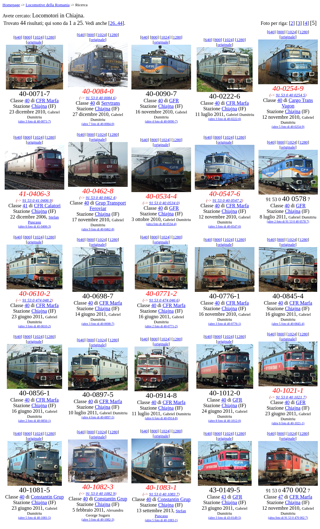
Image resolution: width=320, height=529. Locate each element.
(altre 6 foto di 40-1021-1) (288, 423)
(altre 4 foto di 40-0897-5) (98, 417)
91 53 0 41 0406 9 (37, 200)
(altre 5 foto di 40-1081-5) (34, 517)
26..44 (116, 23)
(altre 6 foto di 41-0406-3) (34, 226)
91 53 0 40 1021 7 (290, 397)
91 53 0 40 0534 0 (163, 202)
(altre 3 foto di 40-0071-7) (34, 121)
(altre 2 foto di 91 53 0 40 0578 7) (288, 221)
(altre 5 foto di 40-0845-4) (288, 323)
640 (18, 37)
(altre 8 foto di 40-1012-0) (224, 420)
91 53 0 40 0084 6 (100, 97)
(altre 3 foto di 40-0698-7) (98, 323)
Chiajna (39, 106)
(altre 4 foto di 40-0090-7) (161, 121)
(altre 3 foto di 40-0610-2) (34, 326)
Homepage (11, 4)
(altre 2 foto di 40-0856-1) (34, 420)
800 (28, 37)
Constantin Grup (47, 496)
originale (34, 42)
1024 (38, 37)
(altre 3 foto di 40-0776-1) (224, 323)
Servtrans (110, 103)
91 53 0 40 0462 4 (100, 197)
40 (27, 100)
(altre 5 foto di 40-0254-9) (288, 126)
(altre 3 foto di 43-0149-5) (224, 517)
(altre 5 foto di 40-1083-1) (161, 520)
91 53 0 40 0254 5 (290, 95)
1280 (50, 37)
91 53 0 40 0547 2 (227, 200)
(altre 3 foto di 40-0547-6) (224, 226)
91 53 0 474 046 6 (163, 300)
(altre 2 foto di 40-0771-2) (161, 326)
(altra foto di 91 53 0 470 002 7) (288, 517)
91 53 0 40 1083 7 (163, 494)
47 (280, 496)
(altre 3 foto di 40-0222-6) (224, 119)
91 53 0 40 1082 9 (100, 493)
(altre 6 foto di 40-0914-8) (161, 418)
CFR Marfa (47, 100)
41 (25, 205)
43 (223, 496)
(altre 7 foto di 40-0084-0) (98, 124)
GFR (174, 100)
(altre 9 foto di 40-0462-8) (98, 229)
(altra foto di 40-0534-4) (161, 224)
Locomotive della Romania (47, 4)
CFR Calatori (47, 205)
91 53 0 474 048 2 (37, 300)
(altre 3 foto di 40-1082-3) (98, 519)
